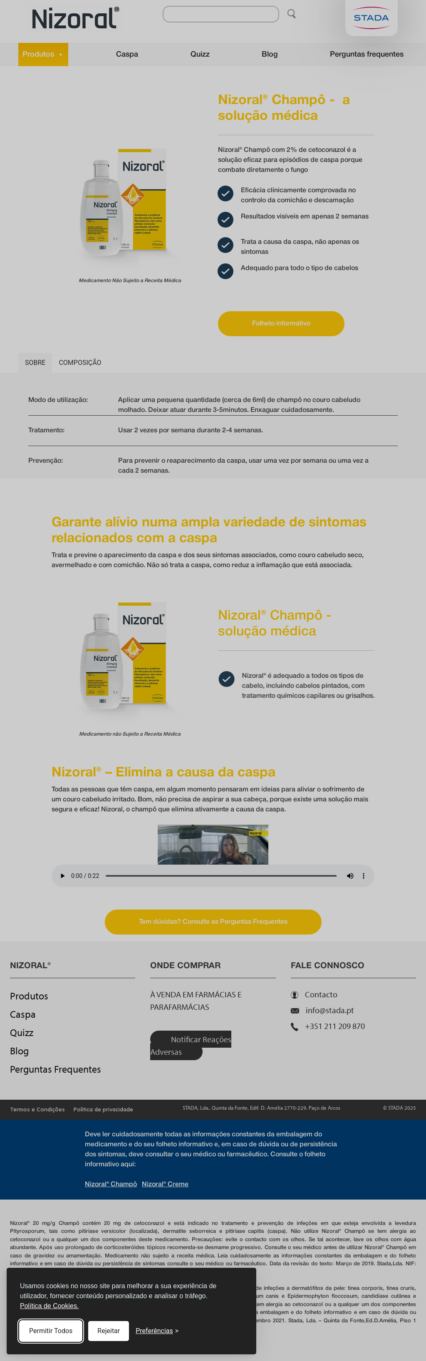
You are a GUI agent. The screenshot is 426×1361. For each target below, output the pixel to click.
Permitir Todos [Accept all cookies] (50, 1331)
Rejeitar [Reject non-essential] (108, 1331)
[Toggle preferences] (157, 1331)
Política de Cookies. (49, 1305)
